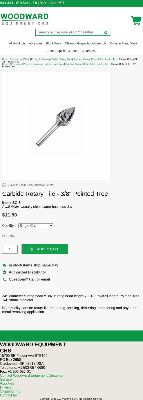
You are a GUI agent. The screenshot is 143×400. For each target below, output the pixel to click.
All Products (17, 43)
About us (7, 383)
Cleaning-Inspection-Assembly (86, 43)
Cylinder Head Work (124, 43)
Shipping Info (10, 391)
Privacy (5, 387)
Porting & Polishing (40, 59)
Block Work (54, 43)
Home (5, 59)
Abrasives (35, 43)
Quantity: (6, 236)
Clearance (89, 51)
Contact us (8, 395)
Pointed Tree (111, 59)
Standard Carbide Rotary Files (88, 59)
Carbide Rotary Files (62, 59)
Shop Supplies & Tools (62, 51)
